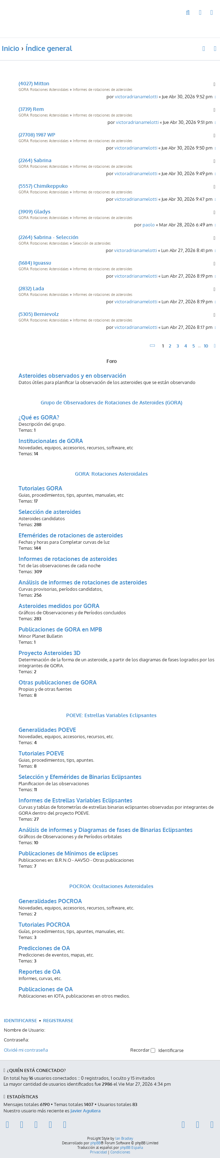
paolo (149, 224)
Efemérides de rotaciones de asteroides (71, 535)
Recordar (142, 1050)
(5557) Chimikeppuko (43, 186)
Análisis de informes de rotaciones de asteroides (83, 582)
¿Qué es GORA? (39, 417)
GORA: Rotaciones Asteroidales (44, 89)
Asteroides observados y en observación (72, 375)
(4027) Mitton (34, 83)
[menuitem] (188, 13)
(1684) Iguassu (35, 262)
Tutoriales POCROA (44, 924)
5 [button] (193, 346)
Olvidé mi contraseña (26, 1050)
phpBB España (131, 1147)
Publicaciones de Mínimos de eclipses (68, 853)
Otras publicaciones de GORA (58, 682)
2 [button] (170, 346)
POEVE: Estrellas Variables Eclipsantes (111, 715)
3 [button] (178, 346)
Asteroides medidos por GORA (59, 605)
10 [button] (206, 346)
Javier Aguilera (85, 1110)
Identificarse (20, 1020)
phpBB (95, 1143)
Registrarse (58, 1020)
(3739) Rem (31, 109)
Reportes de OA (40, 971)
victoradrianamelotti (136, 96)
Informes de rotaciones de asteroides (102, 89)
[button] (152, 346)
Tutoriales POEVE (41, 753)
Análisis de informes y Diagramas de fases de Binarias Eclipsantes (106, 829)
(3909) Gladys (34, 211)
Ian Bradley (124, 1138)
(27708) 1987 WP (37, 134)
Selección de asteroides (92, 243)
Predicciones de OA (44, 948)
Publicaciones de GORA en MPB (60, 629)
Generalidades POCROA (50, 901)
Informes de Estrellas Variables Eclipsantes (75, 800)
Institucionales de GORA (51, 440)
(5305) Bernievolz (39, 314)
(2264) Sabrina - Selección (48, 237)
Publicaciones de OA (46, 989)
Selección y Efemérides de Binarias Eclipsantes (80, 776)
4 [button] (185, 346)
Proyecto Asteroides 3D (50, 652)
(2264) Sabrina (35, 160)
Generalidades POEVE (47, 729)
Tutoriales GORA (40, 488)
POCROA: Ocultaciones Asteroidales (111, 886)
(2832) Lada (31, 288)
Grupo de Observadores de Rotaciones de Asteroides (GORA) (111, 402)
